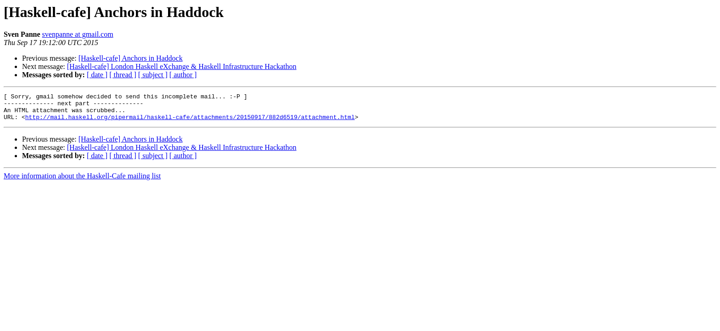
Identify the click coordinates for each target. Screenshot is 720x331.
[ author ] (183, 75)
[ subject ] (153, 75)
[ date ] (97, 75)
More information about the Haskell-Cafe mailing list (82, 181)
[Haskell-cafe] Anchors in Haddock (131, 58)
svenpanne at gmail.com (77, 34)
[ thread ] (122, 75)
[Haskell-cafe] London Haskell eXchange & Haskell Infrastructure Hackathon (182, 66)
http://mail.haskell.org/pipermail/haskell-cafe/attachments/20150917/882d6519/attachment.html (190, 122)
